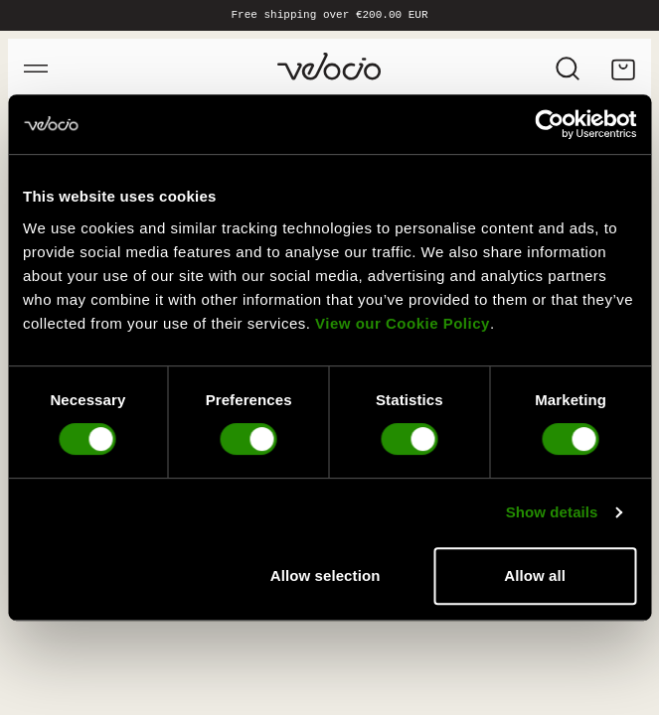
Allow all (535, 575)
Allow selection (325, 575)
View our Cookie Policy (402, 323)
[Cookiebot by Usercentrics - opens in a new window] (549, 124)
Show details (552, 511)
